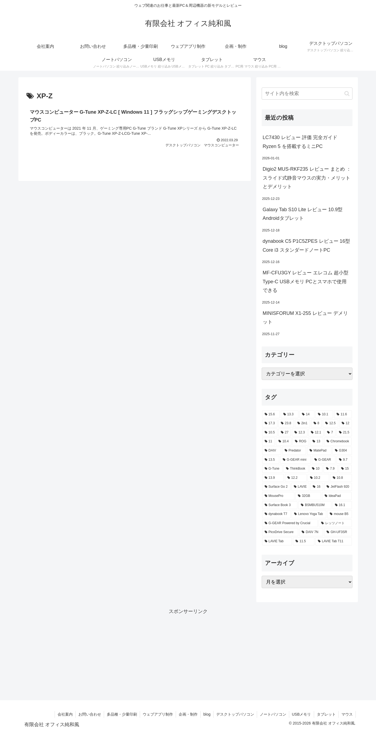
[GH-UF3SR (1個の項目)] (338, 532)
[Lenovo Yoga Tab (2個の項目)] (309, 514)
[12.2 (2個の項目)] (296, 478)
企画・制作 (188, 714)
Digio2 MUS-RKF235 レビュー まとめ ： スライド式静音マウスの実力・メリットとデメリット (307, 177)
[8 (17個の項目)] (316, 423)
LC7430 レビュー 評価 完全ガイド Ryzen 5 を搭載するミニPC (300, 142)
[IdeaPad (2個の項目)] (337, 496)
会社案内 (65, 714)
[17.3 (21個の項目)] (270, 423)
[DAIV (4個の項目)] (271, 451)
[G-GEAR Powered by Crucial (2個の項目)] (290, 523)
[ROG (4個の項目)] (300, 441)
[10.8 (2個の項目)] (341, 478)
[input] (307, 93)
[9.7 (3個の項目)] (344, 460)
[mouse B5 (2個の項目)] (339, 514)
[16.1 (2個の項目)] (342, 505)
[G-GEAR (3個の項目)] (323, 460)
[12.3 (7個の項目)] (299, 433)
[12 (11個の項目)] (345, 423)
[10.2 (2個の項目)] (318, 478)
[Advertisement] (188, 654)
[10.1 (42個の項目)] (324, 414)
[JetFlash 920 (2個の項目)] (338, 487)
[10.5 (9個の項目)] (269, 433)
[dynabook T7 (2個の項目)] (276, 514)
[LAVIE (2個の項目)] (300, 487)
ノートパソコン (273, 714)
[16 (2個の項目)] (316, 487)
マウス (347, 714)
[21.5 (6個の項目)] (344, 433)
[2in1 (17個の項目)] (302, 423)
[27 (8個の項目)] (284, 433)
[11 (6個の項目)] (268, 441)
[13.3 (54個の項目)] (289, 414)
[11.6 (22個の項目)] (343, 414)
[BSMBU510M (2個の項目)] (314, 505)
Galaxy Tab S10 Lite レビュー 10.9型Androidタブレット (303, 214)
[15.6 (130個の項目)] (271, 414)
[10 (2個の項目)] (316, 469)
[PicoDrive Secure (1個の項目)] (280, 532)
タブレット (326, 714)
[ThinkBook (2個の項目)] (296, 469)
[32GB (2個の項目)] (308, 496)
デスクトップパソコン (235, 714)
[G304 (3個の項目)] (342, 451)
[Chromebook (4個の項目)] (338, 441)
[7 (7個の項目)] (330, 433)
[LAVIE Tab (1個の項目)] (277, 541)
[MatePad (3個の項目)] (319, 451)
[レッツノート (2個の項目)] (335, 523)
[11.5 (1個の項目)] (303, 541)
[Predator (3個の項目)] (294, 451)
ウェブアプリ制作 (158, 714)
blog (206, 714)
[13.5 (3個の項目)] (270, 460)
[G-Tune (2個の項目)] (272, 469)
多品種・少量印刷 (122, 714)
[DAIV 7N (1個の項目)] (311, 532)
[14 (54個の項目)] (307, 414)
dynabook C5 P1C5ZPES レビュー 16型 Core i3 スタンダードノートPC (306, 245)
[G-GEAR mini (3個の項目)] (295, 460)
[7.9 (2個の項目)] (331, 469)
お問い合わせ (89, 714)
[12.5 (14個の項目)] (330, 423)
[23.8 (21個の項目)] (286, 423)
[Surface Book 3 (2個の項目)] (280, 505)
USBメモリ (301, 714)
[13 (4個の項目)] (316, 441)
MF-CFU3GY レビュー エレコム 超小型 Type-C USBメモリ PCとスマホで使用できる (306, 281)
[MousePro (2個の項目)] (278, 496)
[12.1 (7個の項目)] (316, 433)
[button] (347, 93)
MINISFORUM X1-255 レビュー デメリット (305, 318)
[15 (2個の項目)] (345, 469)
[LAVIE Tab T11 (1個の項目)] (333, 541)
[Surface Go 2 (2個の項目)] (276, 487)
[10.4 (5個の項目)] (283, 441)
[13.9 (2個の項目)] (273, 478)
